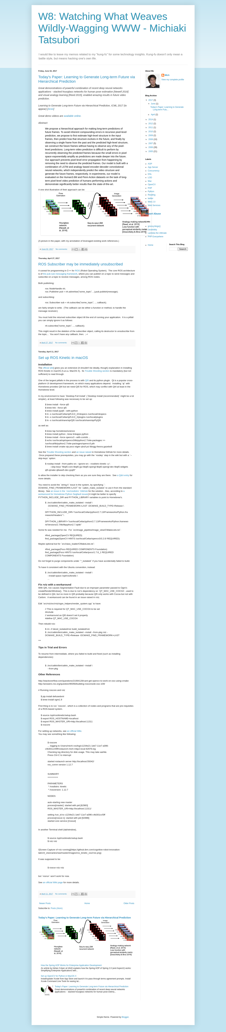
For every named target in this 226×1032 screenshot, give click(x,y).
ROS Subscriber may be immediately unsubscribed (80, 264)
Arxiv (50, 109)
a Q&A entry (123, 475)
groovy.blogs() (154, 226)
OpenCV (152, 184)
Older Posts (129, 903)
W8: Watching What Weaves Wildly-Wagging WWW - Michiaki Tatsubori (112, 28)
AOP (150, 164)
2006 (150, 147)
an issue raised (83, 452)
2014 (150, 119)
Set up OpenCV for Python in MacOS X (58, 976)
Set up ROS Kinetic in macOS (63, 358)
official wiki (48, 368)
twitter (150, 198)
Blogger (125, 1017)
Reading (152, 195)
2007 (150, 143)
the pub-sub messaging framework (60, 274)
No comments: (62, 249)
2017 (150, 100)
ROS (77, 270)
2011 (150, 127)
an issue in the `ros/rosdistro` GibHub (69, 491)
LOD (150, 177)
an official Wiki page (53, 882)
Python (151, 191)
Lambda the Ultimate (157, 233)
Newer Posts (45, 903)
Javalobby (152, 229)
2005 (150, 151)
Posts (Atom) (56, 908)
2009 (150, 135)
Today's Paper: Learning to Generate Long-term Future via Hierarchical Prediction (84, 917)
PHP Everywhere (155, 236)
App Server (153, 167)
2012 (150, 123)
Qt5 (87, 380)
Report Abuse (153, 213)
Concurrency (153, 171)
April (153, 114)
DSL (150, 174)
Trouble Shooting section (97, 371)
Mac (150, 181)
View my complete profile (172, 79)
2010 (150, 131)
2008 (150, 139)
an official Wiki (74, 731)
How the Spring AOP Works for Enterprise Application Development (71, 965)
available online (72, 116)
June (153, 104)
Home (87, 903)
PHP (150, 188)
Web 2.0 (151, 202)
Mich (167, 75)
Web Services (154, 205)
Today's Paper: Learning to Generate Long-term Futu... (167, 108)
